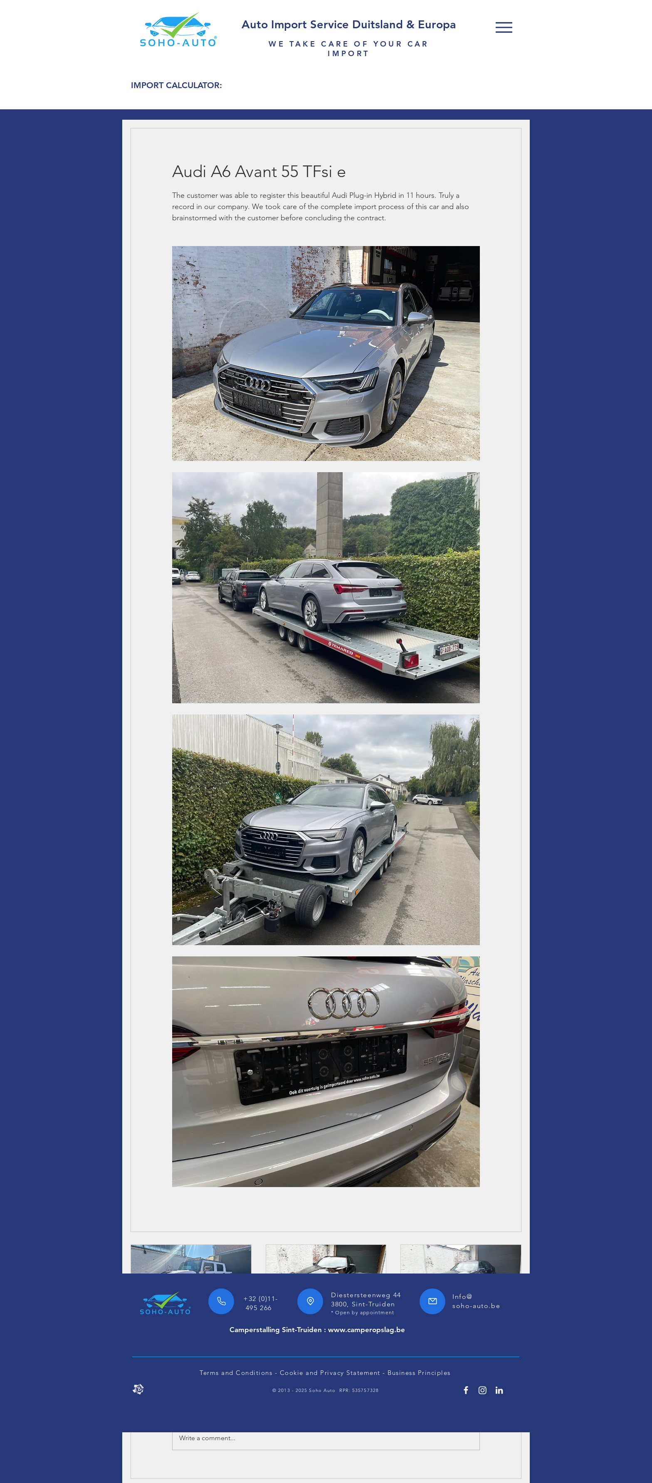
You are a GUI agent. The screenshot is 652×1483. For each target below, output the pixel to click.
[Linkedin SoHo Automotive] (499, 1390)
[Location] (310, 1301)
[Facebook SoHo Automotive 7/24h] (466, 1390)
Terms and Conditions (236, 1373)
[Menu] (503, 27)
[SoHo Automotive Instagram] (482, 1390)
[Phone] (221, 1301)
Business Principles (419, 1373)
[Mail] (432, 1301)
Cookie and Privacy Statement (330, 1373)
